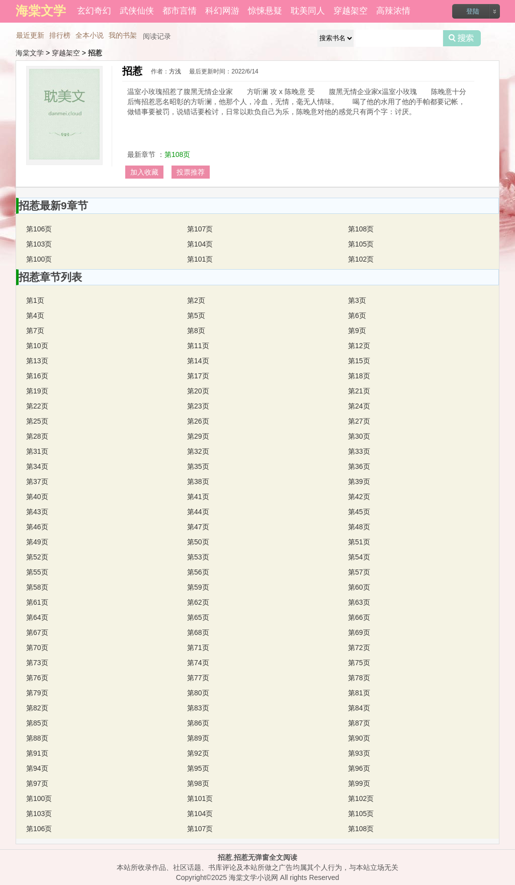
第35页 (198, 466)
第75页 (359, 663)
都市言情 (179, 11)
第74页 (198, 663)
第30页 (359, 436)
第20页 (198, 391)
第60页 (359, 587)
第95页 (198, 768)
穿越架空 (350, 11)
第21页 (359, 391)
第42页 (359, 497)
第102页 (361, 259)
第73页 (37, 663)
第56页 (198, 572)
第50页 (198, 542)
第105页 (361, 244)
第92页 (198, 753)
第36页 (359, 466)
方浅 (175, 71)
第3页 (357, 300)
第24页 (359, 406)
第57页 (359, 572)
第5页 (196, 315)
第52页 (37, 557)
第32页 (198, 451)
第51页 (359, 542)
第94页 (37, 768)
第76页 (37, 678)
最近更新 (30, 35)
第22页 (37, 406)
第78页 (359, 678)
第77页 (198, 678)
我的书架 (123, 35)
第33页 (359, 451)
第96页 (359, 768)
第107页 (200, 229)
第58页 (37, 587)
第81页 (359, 693)
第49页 (37, 542)
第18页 (359, 376)
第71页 (198, 647)
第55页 (37, 572)
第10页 (37, 346)
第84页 (359, 708)
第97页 (37, 783)
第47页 (198, 527)
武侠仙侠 (137, 11)
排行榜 (59, 35)
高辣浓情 (393, 11)
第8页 (196, 331)
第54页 (359, 557)
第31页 (37, 451)
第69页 (359, 632)
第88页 (37, 738)
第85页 (37, 723)
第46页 (37, 527)
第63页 (359, 602)
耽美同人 (308, 11)
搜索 (462, 38)
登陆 (472, 11)
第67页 (37, 632)
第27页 (359, 421)
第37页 (37, 481)
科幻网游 (222, 11)
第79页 (37, 693)
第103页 (39, 244)
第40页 (37, 497)
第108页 (177, 154)
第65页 (198, 617)
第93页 (359, 753)
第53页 (198, 557)
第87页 (359, 723)
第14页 (198, 361)
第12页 (359, 346)
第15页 (359, 361)
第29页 (198, 436)
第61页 (37, 602)
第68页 (198, 632)
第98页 (198, 783)
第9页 (357, 331)
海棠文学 (30, 53)
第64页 (37, 617)
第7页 (35, 331)
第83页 (198, 708)
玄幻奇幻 (94, 11)
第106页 (39, 229)
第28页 (37, 436)
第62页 (198, 602)
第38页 (198, 481)
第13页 (37, 361)
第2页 (196, 300)
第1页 (35, 300)
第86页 (198, 723)
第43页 (37, 512)
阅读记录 (157, 36)
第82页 (37, 708)
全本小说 (89, 35)
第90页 (359, 738)
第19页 (37, 391)
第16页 (37, 376)
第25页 (37, 421)
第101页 (200, 259)
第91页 (37, 753)
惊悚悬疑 (265, 11)
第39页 (359, 481)
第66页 (359, 617)
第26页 (198, 421)
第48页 (359, 527)
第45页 (359, 512)
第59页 (198, 587)
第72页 (359, 647)
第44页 (198, 512)
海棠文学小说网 (253, 877)
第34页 (37, 466)
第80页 (198, 693)
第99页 (359, 783)
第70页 (37, 647)
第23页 (198, 406)
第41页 (198, 497)
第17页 (198, 376)
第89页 (198, 738)
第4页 (35, 315)
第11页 (198, 346)
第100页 (39, 259)
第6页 (357, 315)
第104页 (200, 244)
